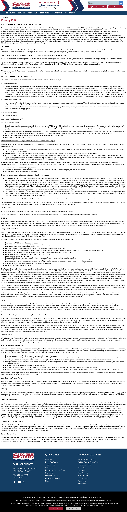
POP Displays (83, 475)
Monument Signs (84, 465)
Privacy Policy (41, 497)
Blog (47, 481)
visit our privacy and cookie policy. (92, 505)
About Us (48, 459)
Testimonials (50, 465)
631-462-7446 (49, 5)
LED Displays (83, 478)
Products (10, 13)
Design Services (51, 475)
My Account (27, 497)
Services (21, 13)
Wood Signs (82, 467)
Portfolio (32, 13)
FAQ (33, 497)
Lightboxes (82, 470)
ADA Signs (82, 481)
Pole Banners (83, 473)
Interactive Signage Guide (55, 470)
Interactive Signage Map (74, 497)
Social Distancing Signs (86, 459)
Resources (45, 13)
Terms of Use (51, 497)
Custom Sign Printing (53, 478)
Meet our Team (51, 462)
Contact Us (70, 13)
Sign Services (50, 473)
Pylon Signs (82, 483)
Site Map (87, 497)
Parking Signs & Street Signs (88, 462)
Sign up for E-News (97, 497)
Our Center (57, 13)
